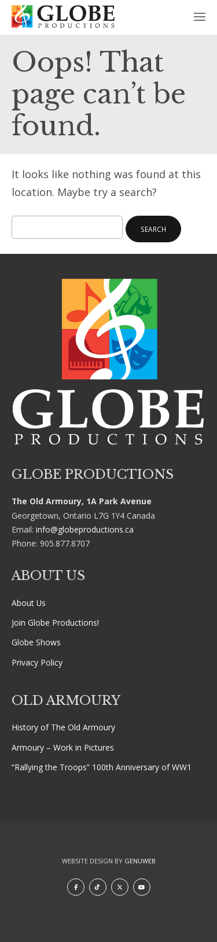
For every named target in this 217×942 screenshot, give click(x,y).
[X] (120, 887)
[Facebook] (76, 887)
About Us (29, 602)
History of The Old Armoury (63, 727)
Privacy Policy (37, 662)
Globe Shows (36, 642)
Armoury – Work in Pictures (63, 747)
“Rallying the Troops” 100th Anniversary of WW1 (102, 767)
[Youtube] (142, 887)
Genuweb (140, 860)
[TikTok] (98, 887)
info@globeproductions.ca (85, 529)
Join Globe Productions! (55, 622)
